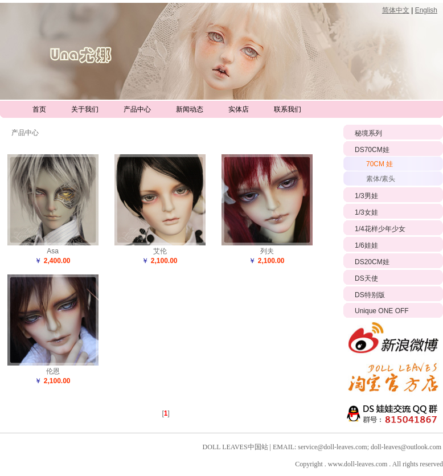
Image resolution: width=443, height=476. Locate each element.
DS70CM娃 (372, 150)
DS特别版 (370, 295)
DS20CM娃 (372, 262)
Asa (53, 251)
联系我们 (287, 109)
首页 (39, 109)
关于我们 (85, 109)
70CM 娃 (379, 164)
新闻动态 (189, 109)
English (426, 10)
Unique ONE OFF (382, 311)
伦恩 (53, 371)
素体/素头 (380, 179)
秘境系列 (368, 133)
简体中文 (395, 10)
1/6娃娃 (366, 245)
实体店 (238, 109)
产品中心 (137, 109)
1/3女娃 (366, 212)
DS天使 (366, 278)
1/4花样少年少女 (380, 229)
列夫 (267, 251)
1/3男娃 (366, 196)
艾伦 (160, 251)
